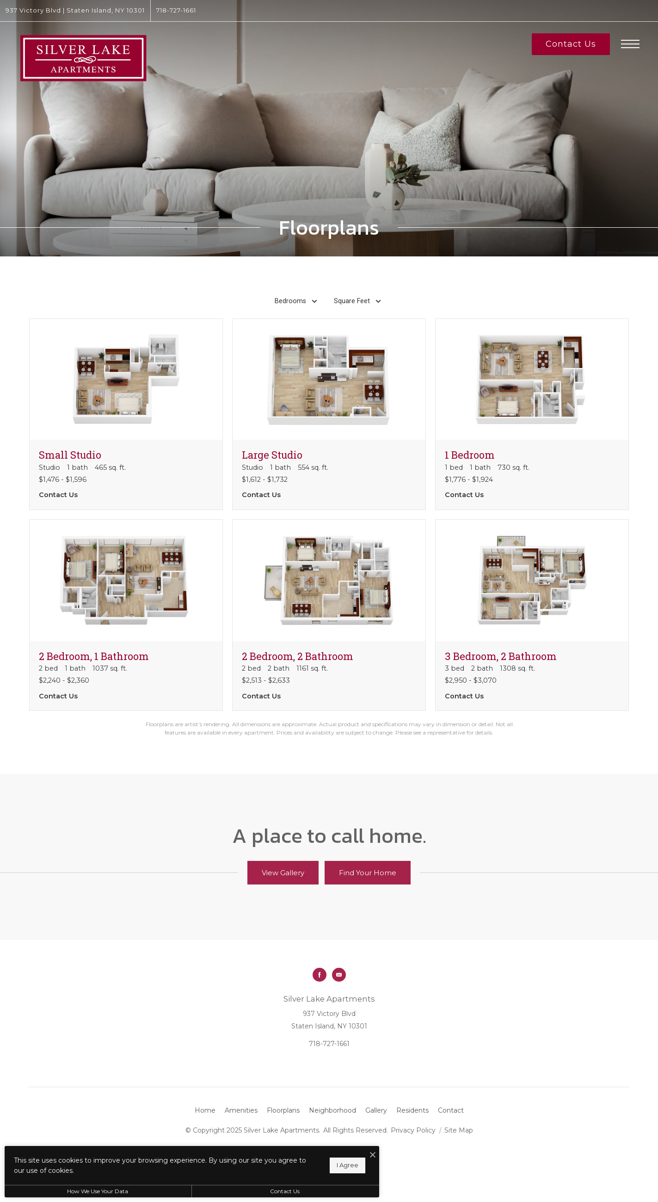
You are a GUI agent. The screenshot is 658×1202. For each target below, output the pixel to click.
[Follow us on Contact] (339, 975)
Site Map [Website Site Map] (458, 1130)
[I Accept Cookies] (322, 1155)
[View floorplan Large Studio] (329, 414)
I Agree (296, 1165)
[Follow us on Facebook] (319, 975)
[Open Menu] (630, 44)
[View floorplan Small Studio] (126, 414)
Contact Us (247, 1191)
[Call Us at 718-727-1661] (176, 10)
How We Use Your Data (85, 1191)
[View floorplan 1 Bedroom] (532, 414)
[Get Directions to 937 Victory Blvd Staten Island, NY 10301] (75, 10)
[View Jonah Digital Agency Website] (357, 1162)
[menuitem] (205, 1111)
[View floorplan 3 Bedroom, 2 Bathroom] (532, 615)
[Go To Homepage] (83, 57)
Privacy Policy (413, 1130)
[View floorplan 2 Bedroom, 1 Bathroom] (126, 615)
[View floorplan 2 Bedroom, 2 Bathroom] (329, 615)
